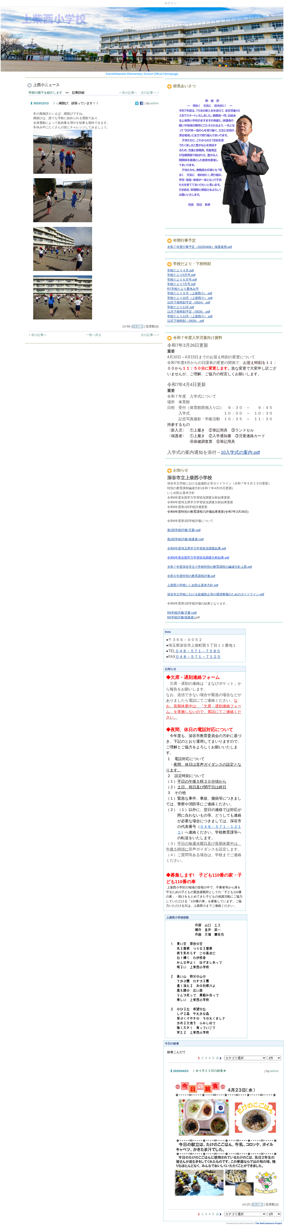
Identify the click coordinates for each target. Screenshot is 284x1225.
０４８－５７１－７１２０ (198, 657)
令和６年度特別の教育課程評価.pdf (191, 576)
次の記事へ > (150, 92)
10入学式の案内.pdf (240, 452)
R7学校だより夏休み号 (183, 288)
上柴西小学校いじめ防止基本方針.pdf (192, 585)
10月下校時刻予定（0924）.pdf (188, 302)
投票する (138, 326)
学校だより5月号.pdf (181, 275)
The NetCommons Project (268, 1223)
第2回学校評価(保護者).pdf (185, 539)
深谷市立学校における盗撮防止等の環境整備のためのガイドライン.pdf (215, 594)
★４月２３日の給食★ (210, 1070)
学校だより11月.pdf (180, 307)
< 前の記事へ (128, 92)
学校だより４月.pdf (180, 270)
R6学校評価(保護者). (181, 617)
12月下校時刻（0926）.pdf (185, 320)
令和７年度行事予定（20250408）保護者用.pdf (199, 247)
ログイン (170, 3)
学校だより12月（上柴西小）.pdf (189, 316)
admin (154, 103)
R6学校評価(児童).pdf (182, 612)
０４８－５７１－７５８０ (197, 651)
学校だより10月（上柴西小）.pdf (189, 298)
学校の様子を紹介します (45, 92)
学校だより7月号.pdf (181, 284)
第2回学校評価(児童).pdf (184, 530)
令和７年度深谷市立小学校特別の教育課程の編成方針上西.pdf (209, 566)
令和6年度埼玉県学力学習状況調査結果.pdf (196, 548)
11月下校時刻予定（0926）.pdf (188, 311)
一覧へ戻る (93, 335)
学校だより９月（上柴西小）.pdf (189, 293)
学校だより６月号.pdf (182, 279)
